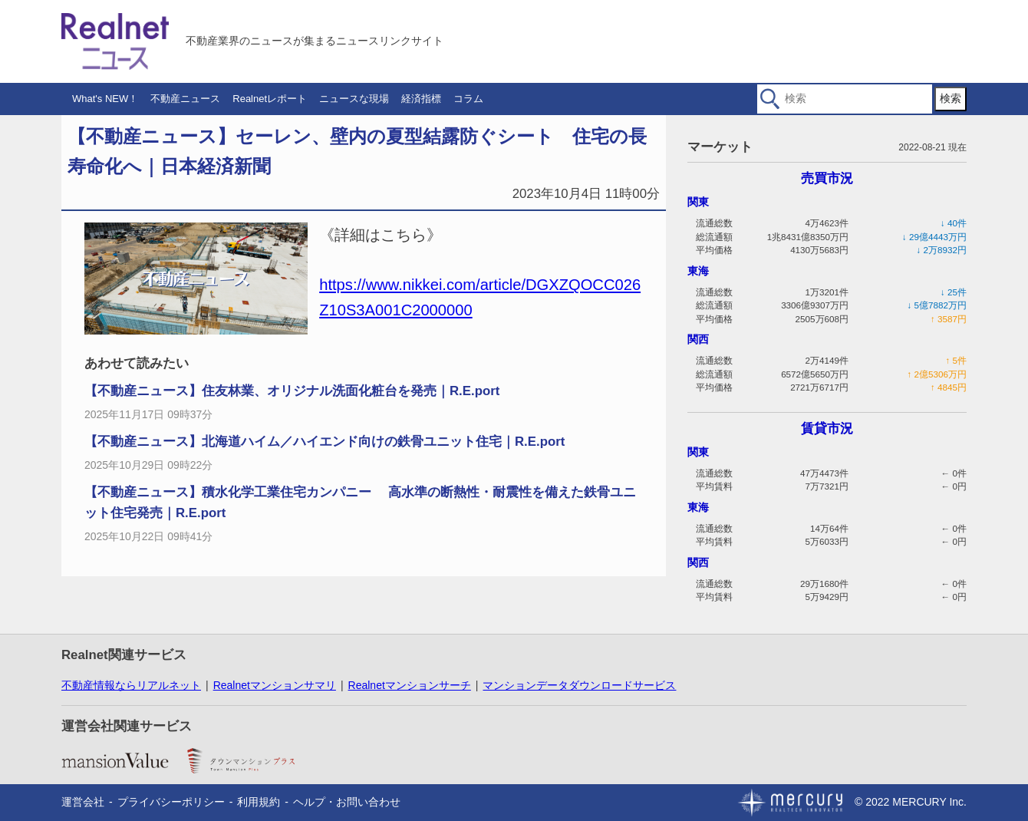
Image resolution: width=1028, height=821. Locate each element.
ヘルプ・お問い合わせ (346, 802)
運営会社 (82, 802)
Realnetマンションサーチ (409, 685)
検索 (950, 98)
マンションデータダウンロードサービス (579, 685)
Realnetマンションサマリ (274, 685)
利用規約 (258, 802)
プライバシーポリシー (171, 802)
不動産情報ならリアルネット (131, 685)
